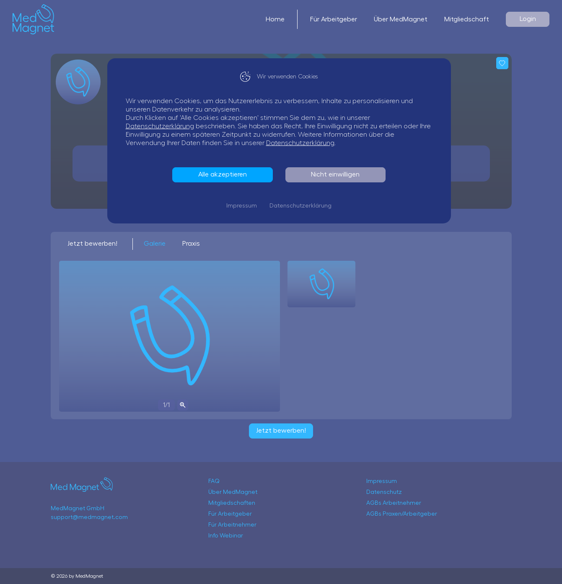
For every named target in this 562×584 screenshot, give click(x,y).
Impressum (243, 206)
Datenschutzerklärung (162, 126)
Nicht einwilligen (337, 174)
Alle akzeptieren (224, 174)
